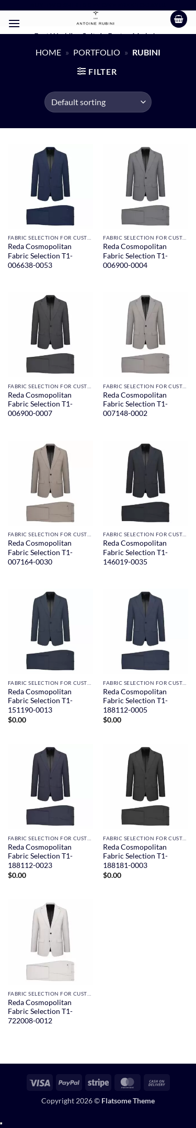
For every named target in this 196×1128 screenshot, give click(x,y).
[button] (14, 23)
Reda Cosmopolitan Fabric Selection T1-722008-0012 (40, 1011)
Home (48, 52)
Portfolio (96, 52)
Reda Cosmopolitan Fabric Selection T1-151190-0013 (40, 700)
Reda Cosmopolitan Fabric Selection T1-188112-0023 (40, 856)
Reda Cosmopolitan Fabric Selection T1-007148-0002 (135, 404)
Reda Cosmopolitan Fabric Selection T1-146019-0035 (135, 552)
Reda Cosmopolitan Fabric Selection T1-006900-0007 (40, 404)
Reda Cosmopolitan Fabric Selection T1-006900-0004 (135, 255)
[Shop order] (98, 102)
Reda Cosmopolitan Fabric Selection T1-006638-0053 (40, 255)
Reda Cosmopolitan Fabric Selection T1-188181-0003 (135, 856)
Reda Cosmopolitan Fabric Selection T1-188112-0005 (135, 700)
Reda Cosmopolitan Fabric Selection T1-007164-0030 (40, 552)
